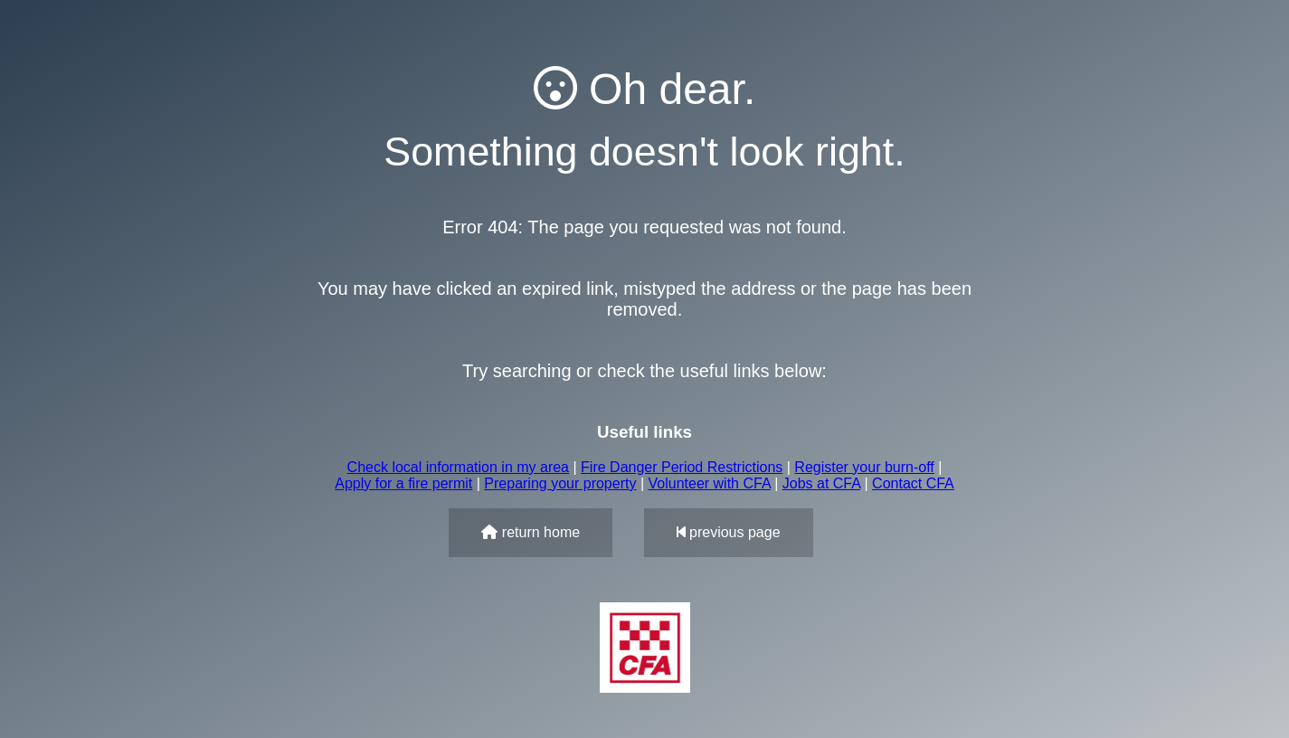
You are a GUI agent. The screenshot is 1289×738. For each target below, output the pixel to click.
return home (530, 532)
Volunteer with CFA (710, 483)
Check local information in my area (458, 467)
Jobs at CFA (821, 483)
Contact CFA (913, 483)
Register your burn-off (864, 467)
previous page (729, 532)
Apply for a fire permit (403, 483)
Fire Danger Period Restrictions (681, 467)
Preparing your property (560, 483)
